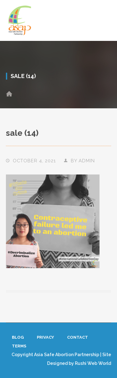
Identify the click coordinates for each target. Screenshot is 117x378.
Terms (19, 346)
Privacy (45, 337)
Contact (77, 337)
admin (87, 160)
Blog (18, 337)
